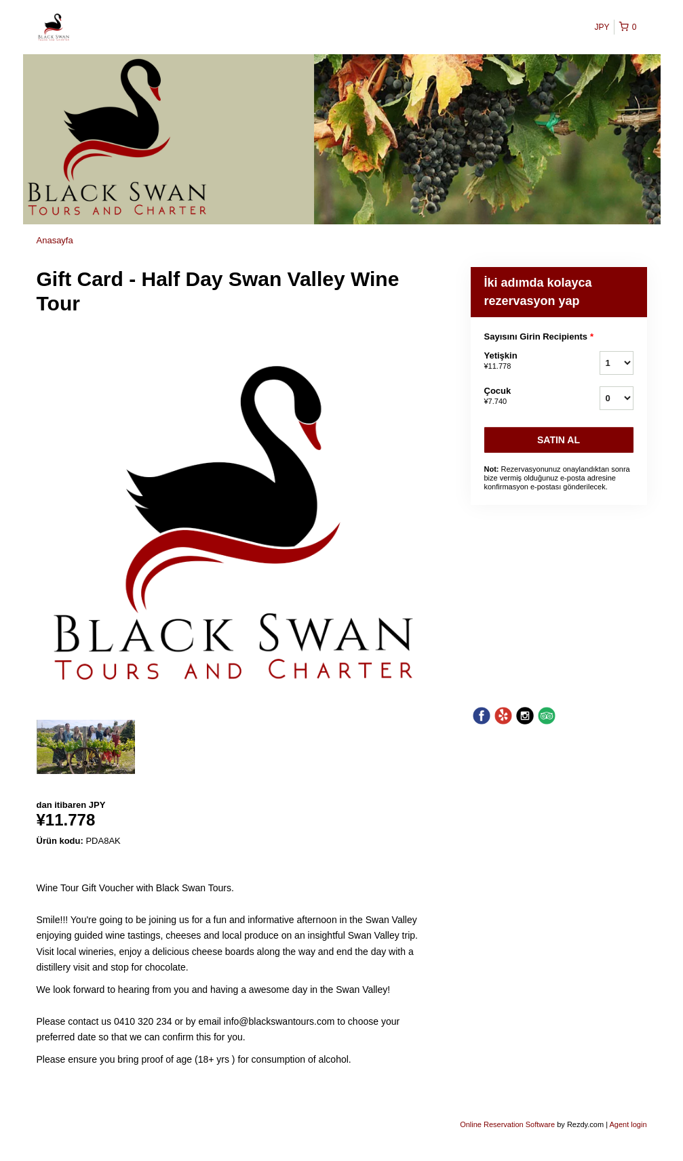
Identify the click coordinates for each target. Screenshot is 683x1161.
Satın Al (558, 439)
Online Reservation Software (507, 1124)
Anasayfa (55, 240)
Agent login (627, 1124)
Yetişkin (525, 361)
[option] (86, 747)
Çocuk (525, 396)
